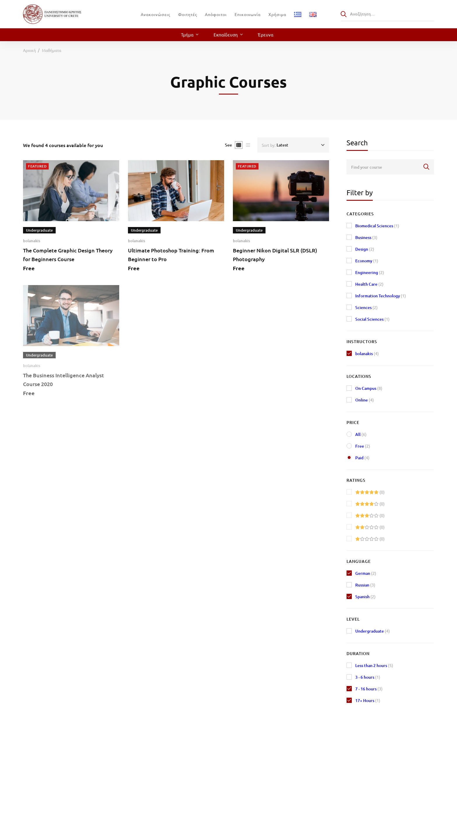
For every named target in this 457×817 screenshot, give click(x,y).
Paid (362, 457)
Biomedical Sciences (377, 225)
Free (362, 446)
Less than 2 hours (374, 665)
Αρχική (29, 50)
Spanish (365, 596)
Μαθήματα (51, 50)
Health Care (369, 284)
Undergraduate (372, 631)
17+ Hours (367, 700)
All (361, 434)
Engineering (369, 272)
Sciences (366, 307)
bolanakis (31, 241)
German (365, 573)
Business (366, 237)
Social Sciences (372, 319)
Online (364, 400)
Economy (366, 260)
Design (364, 249)
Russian (365, 585)
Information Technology (380, 295)
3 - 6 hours (367, 677)
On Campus (368, 388)
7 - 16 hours (369, 689)
